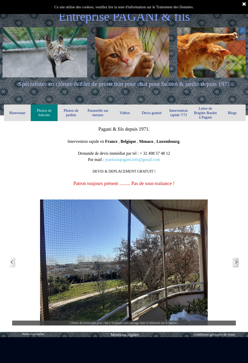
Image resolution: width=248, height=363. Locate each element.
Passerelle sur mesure (98, 112)
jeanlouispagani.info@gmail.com (132, 159)
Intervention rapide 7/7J (178, 112)
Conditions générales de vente (214, 334)
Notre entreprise (33, 334)
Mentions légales (125, 334)
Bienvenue (17, 113)
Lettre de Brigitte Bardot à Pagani (205, 112)
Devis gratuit (151, 113)
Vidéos (125, 113)
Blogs (232, 113)
